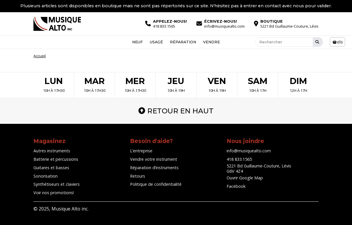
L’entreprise (141, 150)
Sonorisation (45, 176)
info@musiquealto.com (249, 150)
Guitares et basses (51, 167)
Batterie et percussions (55, 159)
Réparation (183, 42)
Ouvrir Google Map (245, 178)
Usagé (156, 42)
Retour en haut (176, 111)
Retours (137, 176)
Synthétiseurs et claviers (56, 184)
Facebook (236, 186)
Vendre (211, 42)
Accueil (39, 55)
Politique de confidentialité (156, 184)
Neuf (137, 42)
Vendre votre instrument (153, 159)
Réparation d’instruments (154, 167)
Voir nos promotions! (53, 192)
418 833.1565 (239, 159)
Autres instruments (51, 150)
